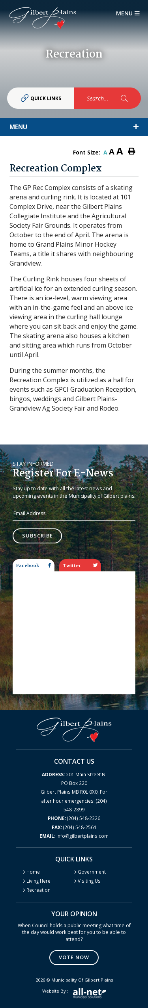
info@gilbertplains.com (74, 836)
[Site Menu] (74, 127)
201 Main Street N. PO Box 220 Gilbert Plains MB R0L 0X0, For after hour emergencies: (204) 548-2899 (74, 792)
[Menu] (128, 13)
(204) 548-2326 (74, 818)
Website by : (73, 993)
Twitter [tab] (80, 565)
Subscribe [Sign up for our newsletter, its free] (37, 535)
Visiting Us (89, 881)
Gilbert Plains (42, 18)
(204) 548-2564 (74, 827)
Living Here (38, 881)
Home (33, 872)
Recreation (38, 890)
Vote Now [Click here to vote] (74, 957)
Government (92, 872)
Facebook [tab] (33, 565)
